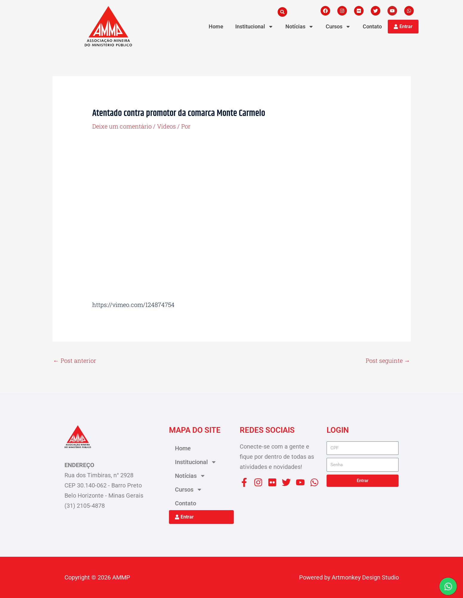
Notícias (299, 26)
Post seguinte (388, 360)
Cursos (338, 26)
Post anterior (74, 360)
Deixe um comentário (122, 126)
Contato (372, 26)
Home (216, 26)
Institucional (254, 26)
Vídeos (166, 126)
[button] (282, 12)
